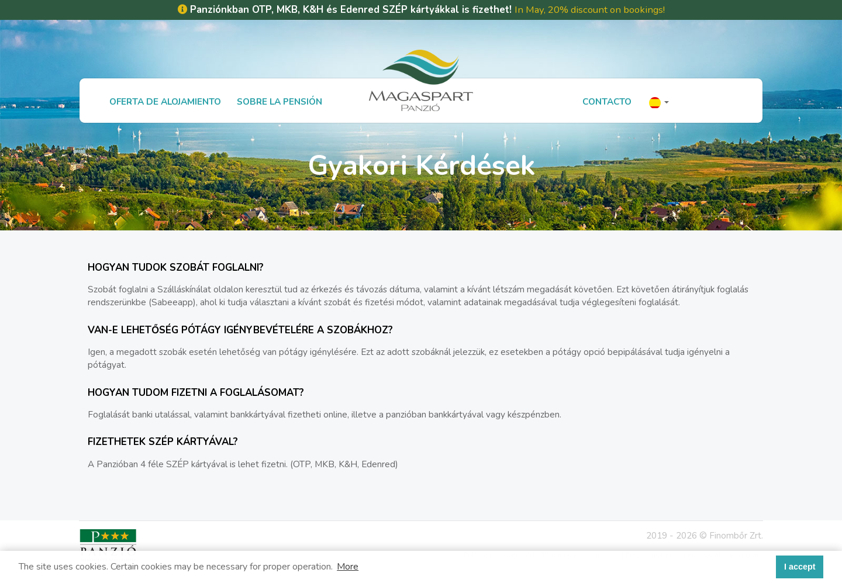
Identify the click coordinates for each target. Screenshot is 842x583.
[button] (658, 101)
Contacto (607, 101)
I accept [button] (800, 566)
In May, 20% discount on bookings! (590, 9)
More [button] (347, 566)
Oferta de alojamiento (165, 101)
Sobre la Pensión (279, 101)
